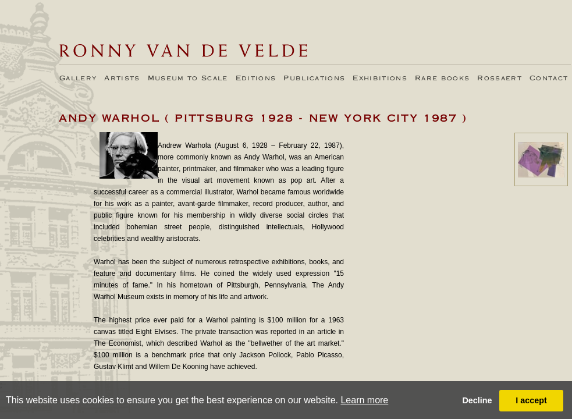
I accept (531, 400)
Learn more (364, 400)
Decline (477, 400)
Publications (314, 78)
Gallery (78, 78)
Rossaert (499, 78)
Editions (256, 78)
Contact (549, 78)
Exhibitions (380, 78)
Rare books (442, 78)
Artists (122, 78)
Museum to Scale (188, 78)
